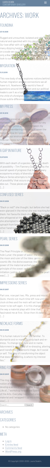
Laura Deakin (8, 2)
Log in (8, 441)
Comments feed (13, 447)
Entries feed (11, 444)
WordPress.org (13, 451)
